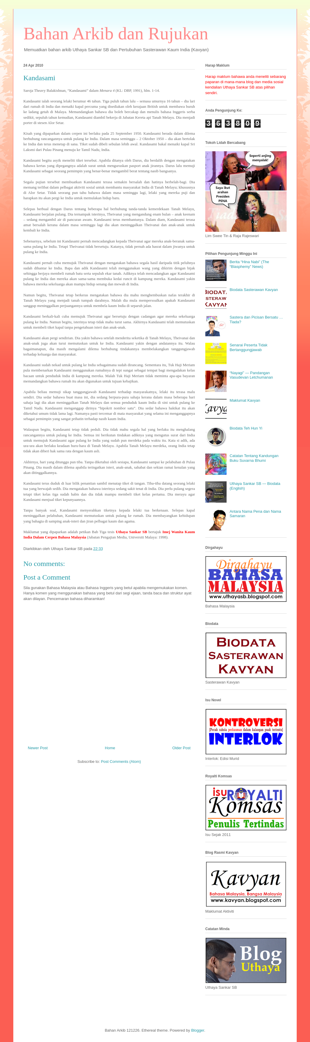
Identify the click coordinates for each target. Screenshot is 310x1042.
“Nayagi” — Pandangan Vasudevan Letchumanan (251, 375)
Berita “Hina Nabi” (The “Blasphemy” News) (249, 264)
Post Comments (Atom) (121, 761)
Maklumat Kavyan (245, 400)
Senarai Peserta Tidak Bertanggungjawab (248, 347)
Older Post (181, 748)
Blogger (197, 1030)
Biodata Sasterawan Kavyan (254, 289)
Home (110, 748)
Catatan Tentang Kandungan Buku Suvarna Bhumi (254, 458)
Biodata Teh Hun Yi (246, 428)
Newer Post (38, 748)
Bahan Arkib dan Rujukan (115, 33)
